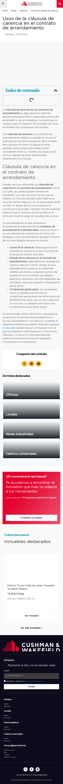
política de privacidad (33, 681)
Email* (7, 671)
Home (5, 11)
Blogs (13, 11)
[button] (2, 3)
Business (24, 11)
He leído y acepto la (24, 681)
